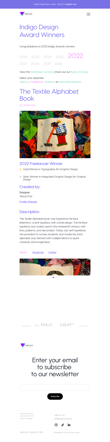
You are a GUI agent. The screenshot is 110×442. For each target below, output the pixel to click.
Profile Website (28, 201)
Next (92, 308)
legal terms (24, 432)
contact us (34, 432)
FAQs (41, 432)
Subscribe (55, 396)
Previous (18, 308)
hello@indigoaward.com (63, 419)
